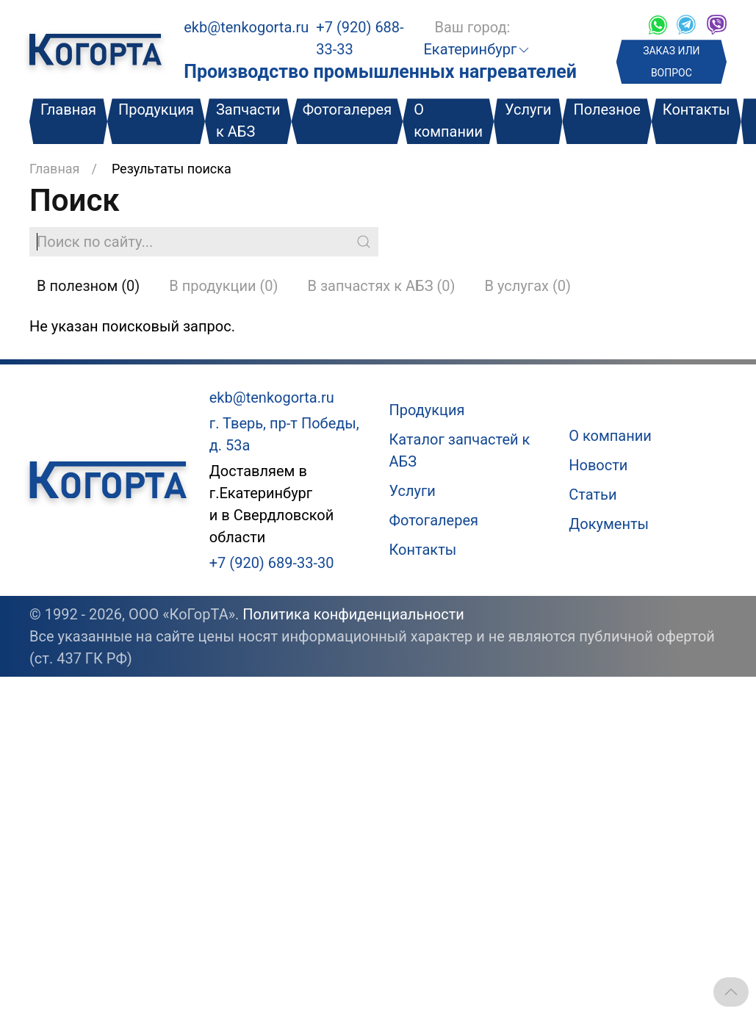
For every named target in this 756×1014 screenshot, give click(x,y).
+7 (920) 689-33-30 (271, 563)
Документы (609, 524)
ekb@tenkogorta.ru (246, 27)
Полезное (606, 109)
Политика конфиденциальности (353, 614)
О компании (448, 120)
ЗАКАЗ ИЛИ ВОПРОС (671, 62)
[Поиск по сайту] (203, 241)
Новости (598, 465)
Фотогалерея (347, 109)
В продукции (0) (223, 286)
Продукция (156, 109)
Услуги (528, 109)
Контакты (696, 109)
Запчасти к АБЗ (248, 120)
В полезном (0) (88, 286)
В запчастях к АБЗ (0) (382, 286)
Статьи (592, 494)
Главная (68, 109)
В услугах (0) (528, 286)
